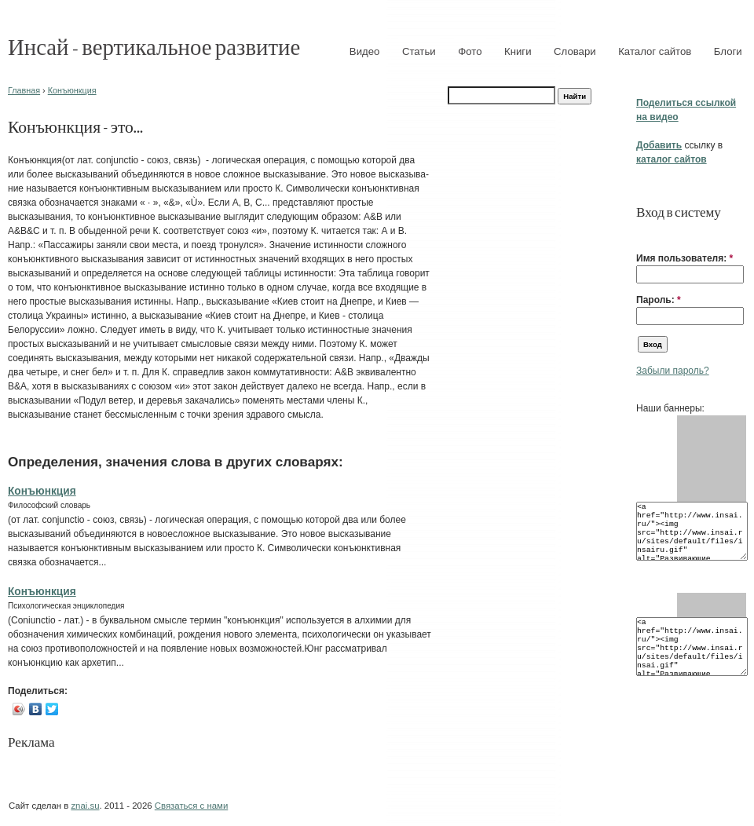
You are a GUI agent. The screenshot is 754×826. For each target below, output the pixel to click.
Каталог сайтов (654, 51)
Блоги (728, 51)
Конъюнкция (72, 90)
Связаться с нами (191, 805)
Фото (469, 51)
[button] (642, 234)
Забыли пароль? (672, 370)
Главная (24, 90)
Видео (365, 51)
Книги (518, 51)
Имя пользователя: (684, 258)
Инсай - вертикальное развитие (154, 45)
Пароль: (658, 299)
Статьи (419, 51)
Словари (575, 51)
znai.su (85, 805)
